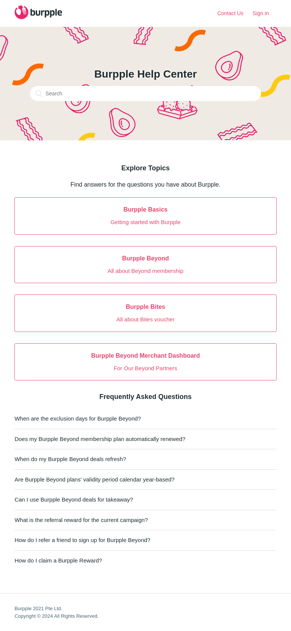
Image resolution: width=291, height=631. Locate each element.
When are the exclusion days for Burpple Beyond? (77, 418)
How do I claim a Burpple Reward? (58, 560)
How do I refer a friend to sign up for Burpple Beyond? (82, 540)
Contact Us (230, 13)
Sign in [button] (261, 13)
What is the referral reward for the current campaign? (81, 520)
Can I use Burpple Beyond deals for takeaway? (73, 499)
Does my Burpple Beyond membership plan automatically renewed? (99, 439)
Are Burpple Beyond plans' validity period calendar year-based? (94, 479)
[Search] (145, 93)
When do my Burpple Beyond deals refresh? (70, 459)
